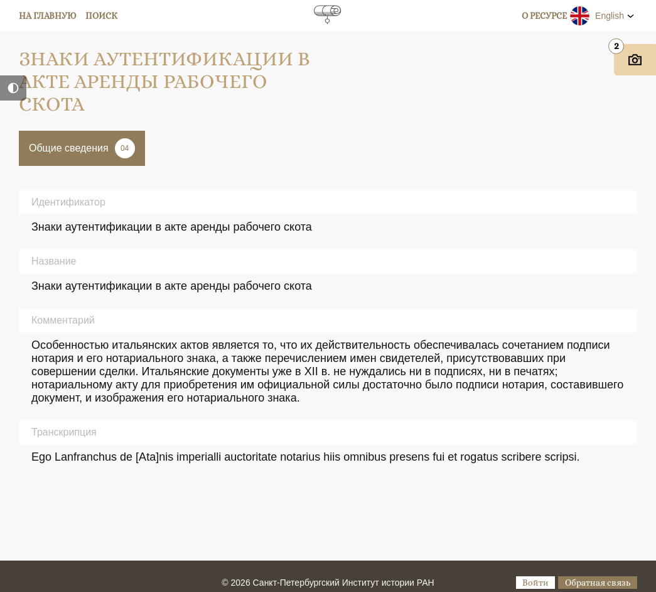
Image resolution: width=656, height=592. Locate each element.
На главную (48, 16)
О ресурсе (544, 16)
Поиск (101, 16)
